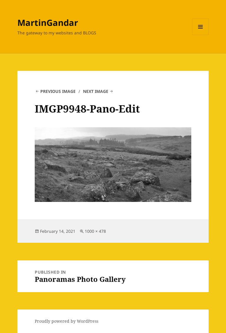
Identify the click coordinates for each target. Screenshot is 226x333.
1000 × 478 (95, 231)
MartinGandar (47, 22)
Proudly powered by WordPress (66, 321)
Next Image (95, 91)
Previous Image (58, 91)
